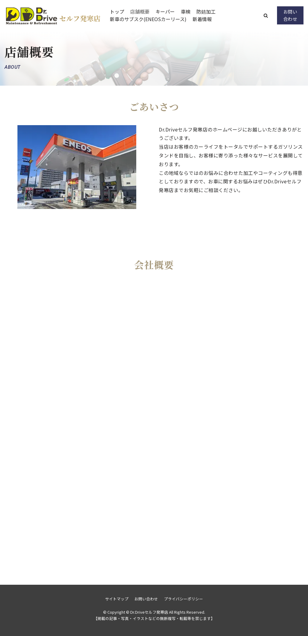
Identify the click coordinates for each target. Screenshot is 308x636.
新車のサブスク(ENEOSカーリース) (148, 19)
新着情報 (202, 19)
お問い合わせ (290, 15)
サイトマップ (116, 599)
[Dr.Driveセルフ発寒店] (53, 15)
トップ (117, 11)
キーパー (165, 11)
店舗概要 (139, 11)
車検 (185, 11)
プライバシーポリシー (183, 599)
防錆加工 (206, 11)
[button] (265, 15)
